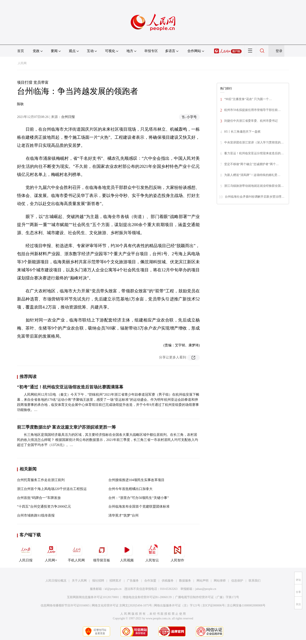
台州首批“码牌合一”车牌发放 (39, 498)
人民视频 (126, 552)
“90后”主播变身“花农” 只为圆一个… (248, 99)
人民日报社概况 (55, 580)
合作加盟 (150, 580)
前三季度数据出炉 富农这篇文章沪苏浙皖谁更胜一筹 (66, 427)
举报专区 (151, 51)
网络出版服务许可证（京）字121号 (177, 605)
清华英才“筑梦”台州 (123, 515)
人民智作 (177, 552)
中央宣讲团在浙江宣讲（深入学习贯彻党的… (254, 142)
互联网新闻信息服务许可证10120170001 (93, 597)
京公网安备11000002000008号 (246, 605)
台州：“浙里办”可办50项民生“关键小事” (138, 498)
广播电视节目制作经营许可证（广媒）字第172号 (207, 597)
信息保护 (237, 580)
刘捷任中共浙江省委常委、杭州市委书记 (251, 120)
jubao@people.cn (205, 588)
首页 (20, 51)
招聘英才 (115, 580)
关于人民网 (79, 580)
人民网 (22, 63)
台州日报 (68, 117)
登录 (279, 51)
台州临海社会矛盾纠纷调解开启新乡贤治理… (254, 196)
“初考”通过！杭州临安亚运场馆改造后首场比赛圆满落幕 (70, 387)
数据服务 (185, 580)
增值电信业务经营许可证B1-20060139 (147, 597)
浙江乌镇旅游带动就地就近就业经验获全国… (254, 185)
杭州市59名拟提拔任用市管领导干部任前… (252, 110)
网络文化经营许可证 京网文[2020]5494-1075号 (122, 605)
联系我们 (255, 580)
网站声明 (202, 580)
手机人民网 (76, 552)
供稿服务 (168, 580)
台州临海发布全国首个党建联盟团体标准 (139, 506)
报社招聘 (98, 580)
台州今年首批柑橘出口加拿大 (130, 489)
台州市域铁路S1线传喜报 (36, 515)
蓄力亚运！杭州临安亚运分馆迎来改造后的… (254, 153)
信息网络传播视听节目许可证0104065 (65, 605)
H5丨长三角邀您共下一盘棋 (242, 131)
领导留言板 (101, 552)
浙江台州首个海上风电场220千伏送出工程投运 (52, 489)
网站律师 (220, 580)
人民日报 (25, 552)
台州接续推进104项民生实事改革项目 (136, 480)
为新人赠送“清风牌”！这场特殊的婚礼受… (252, 175)
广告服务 (133, 580)
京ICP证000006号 (213, 605)
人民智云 (152, 552)
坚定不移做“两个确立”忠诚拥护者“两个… (251, 164)
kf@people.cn (113, 588)
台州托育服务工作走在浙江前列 (41, 480)
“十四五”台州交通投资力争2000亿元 (44, 506)
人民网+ (51, 552)
